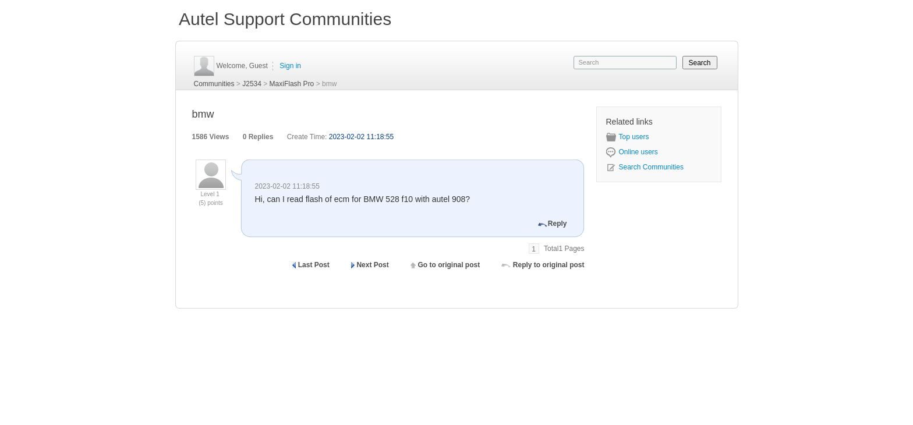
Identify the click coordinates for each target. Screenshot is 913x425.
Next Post (372, 265)
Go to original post (448, 265)
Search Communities (645, 167)
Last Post (314, 265)
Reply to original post (549, 265)
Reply (557, 223)
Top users (627, 137)
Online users (632, 152)
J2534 (251, 84)
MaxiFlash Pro (292, 84)
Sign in (290, 66)
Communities (214, 84)
